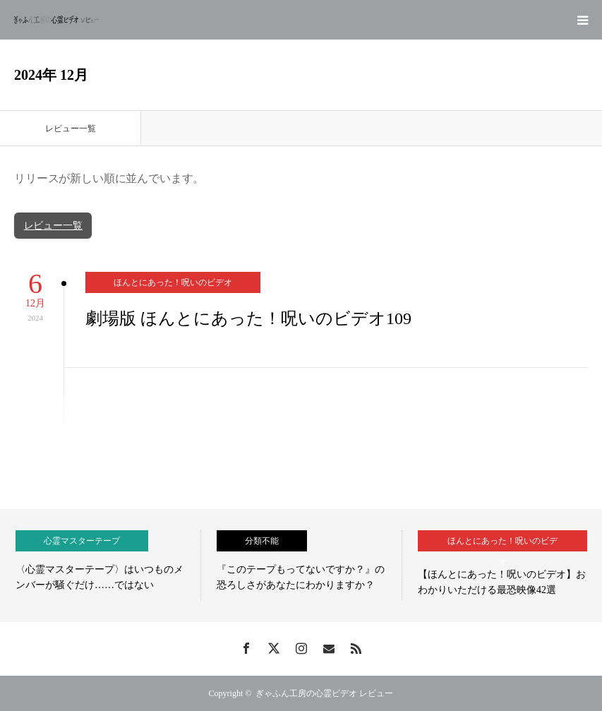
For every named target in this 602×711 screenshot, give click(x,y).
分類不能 (262, 541)
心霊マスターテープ (82, 541)
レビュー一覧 (53, 225)
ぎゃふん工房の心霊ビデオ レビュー (324, 693)
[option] (100, 565)
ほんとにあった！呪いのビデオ (173, 282)
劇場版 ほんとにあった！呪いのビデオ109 (248, 318)
